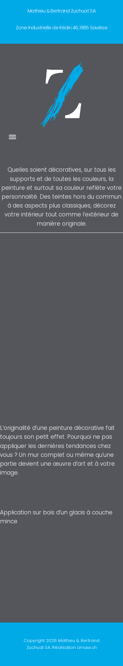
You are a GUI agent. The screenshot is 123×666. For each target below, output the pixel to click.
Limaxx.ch (87, 647)
